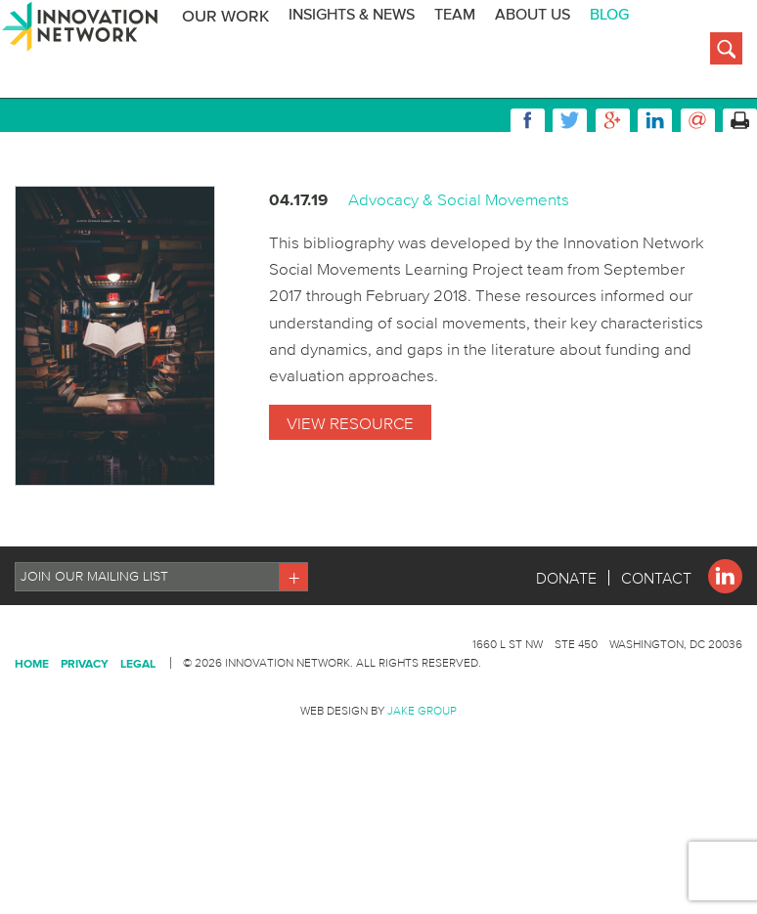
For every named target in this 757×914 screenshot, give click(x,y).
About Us (546, 51)
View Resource (350, 516)
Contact (656, 672)
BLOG (623, 51)
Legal (138, 758)
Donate (566, 672)
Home (32, 758)
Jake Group (422, 805)
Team (468, 51)
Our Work (239, 52)
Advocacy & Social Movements (458, 292)
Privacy (85, 758)
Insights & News (365, 51)
